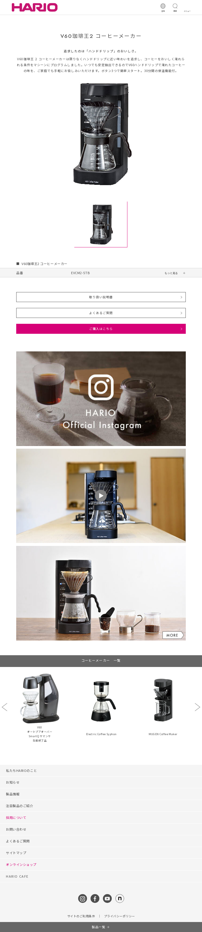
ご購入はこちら (101, 328)
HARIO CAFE (17, 876)
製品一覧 (98, 927)
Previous (4, 707)
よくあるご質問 (101, 313)
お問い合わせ (16, 829)
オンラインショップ (21, 864)
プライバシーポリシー (119, 916)
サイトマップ (16, 852)
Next (197, 707)
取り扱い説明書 (101, 297)
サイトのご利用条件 (81, 916)
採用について (16, 817)
